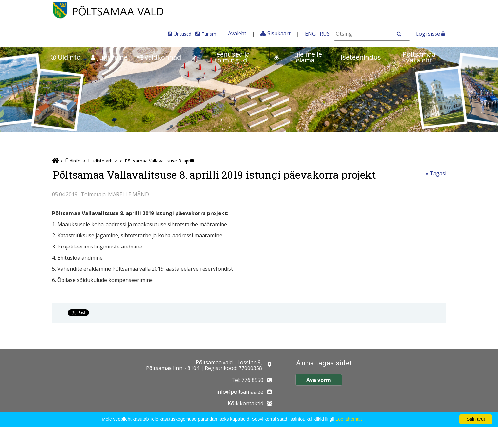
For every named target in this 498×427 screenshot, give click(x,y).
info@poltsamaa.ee (239, 391)
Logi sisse (430, 33)
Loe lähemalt (348, 419)
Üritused (182, 34)
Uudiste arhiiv (102, 161)
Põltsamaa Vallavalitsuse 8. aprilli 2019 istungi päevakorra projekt (163, 161)
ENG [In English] (310, 33)
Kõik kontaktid (245, 403)
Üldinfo (65, 57)
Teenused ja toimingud (220, 57)
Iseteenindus (361, 57)
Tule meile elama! (298, 57)
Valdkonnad (159, 57)
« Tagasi (436, 173)
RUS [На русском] (325, 33)
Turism (209, 34)
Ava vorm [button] (318, 380)
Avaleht (237, 33)
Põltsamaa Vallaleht (419, 57)
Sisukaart (279, 33)
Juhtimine (109, 57)
